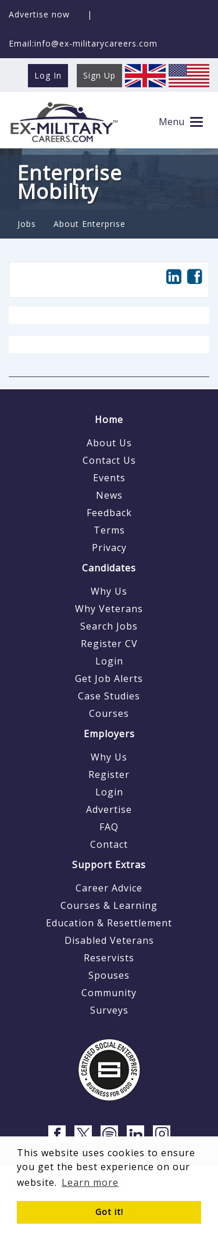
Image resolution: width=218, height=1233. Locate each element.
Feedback (109, 512)
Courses (109, 713)
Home (109, 419)
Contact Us (109, 460)
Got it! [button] (109, 1211)
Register (109, 774)
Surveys (109, 1010)
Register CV (109, 643)
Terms (109, 530)
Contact (109, 844)
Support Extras (109, 864)
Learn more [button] (90, 1182)
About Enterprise (89, 223)
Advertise (109, 809)
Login (109, 661)
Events (109, 477)
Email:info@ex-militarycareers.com (83, 43)
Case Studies (109, 696)
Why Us (109, 591)
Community (109, 992)
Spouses (109, 975)
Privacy (109, 547)
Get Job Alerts (109, 678)
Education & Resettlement (109, 922)
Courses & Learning (109, 905)
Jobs (26, 223)
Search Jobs (109, 626)
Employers (109, 733)
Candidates (109, 568)
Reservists (109, 957)
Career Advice (109, 888)
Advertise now (39, 14)
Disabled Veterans (109, 940)
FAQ (109, 826)
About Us (109, 442)
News (109, 495)
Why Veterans (109, 608)
